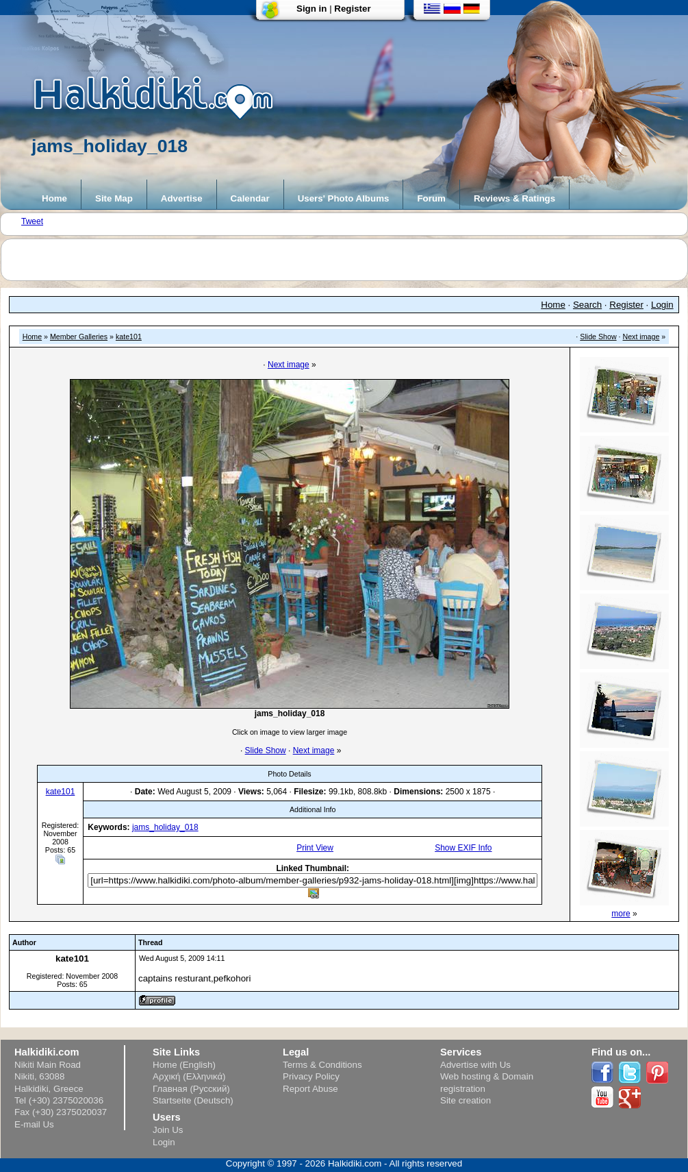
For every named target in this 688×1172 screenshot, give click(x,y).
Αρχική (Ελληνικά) (189, 1076)
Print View (314, 848)
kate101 (129, 336)
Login (662, 305)
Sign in (311, 8)
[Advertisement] (351, 259)
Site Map (114, 198)
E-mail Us (34, 1124)
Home (54, 198)
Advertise (182, 198)
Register (352, 8)
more (620, 913)
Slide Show (598, 336)
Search (587, 305)
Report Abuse (310, 1089)
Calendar (250, 198)
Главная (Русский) (191, 1089)
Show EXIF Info (463, 848)
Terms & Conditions (322, 1065)
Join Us (168, 1130)
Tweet (32, 221)
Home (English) (184, 1065)
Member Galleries (78, 336)
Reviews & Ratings (514, 198)
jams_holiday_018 (165, 827)
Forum (431, 198)
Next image (641, 336)
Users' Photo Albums (344, 198)
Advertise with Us (475, 1065)
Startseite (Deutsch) (193, 1100)
